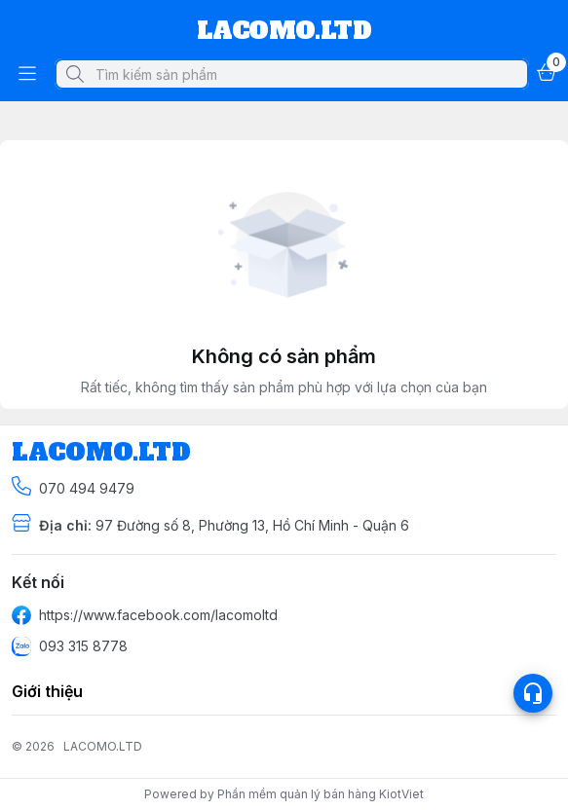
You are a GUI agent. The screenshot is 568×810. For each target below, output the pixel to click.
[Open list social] (532, 693)
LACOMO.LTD (102, 746)
